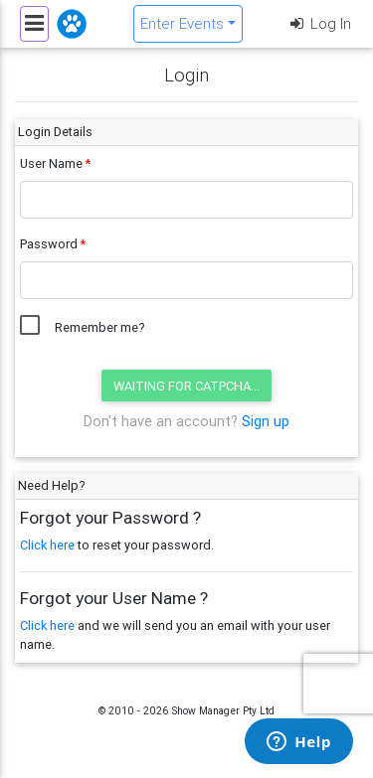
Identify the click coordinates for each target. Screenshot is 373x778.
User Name (51, 163)
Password (49, 243)
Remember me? (100, 327)
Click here (47, 545)
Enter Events (182, 23)
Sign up (265, 421)
